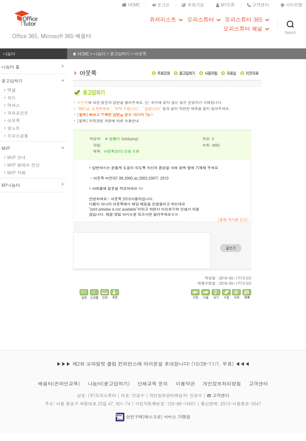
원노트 (13, 135)
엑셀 (11, 97)
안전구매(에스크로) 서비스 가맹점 (153, 424)
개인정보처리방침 (222, 390)
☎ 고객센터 (218, 403)
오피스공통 (17, 143)
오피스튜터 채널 (242, 32)
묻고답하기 (34, 88)
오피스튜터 (200, 23)
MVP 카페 (16, 179)
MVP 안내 (16, 164)
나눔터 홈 (11, 74)
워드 (11, 104)
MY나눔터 (11, 192)
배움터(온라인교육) (59, 390)
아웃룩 (13, 127)
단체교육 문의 (152, 390)
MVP (34, 155)
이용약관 (185, 390)
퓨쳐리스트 (162, 23)
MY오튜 (225, 5)
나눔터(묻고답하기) (108, 390)
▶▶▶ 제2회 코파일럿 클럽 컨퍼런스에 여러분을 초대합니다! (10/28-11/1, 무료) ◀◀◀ (153, 371)
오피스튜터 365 (243, 23)
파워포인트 (17, 120)
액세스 (13, 112)
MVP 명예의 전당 (23, 172)
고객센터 (258, 390)
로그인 (160, 5)
